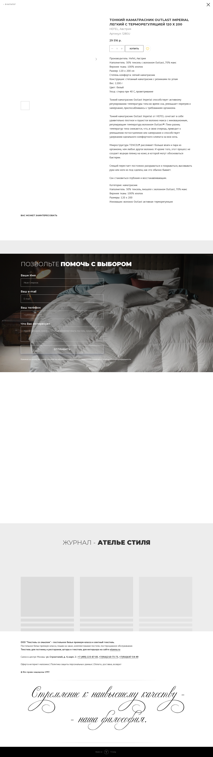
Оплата (97, 664)
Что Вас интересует (35, 323)
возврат (117, 664)
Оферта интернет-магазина (35, 664)
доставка (107, 664)
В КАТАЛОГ (10, 4)
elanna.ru (115, 649)
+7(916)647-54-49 (128, 656)
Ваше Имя (28, 275)
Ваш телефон (31, 307)
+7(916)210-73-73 (108, 656)
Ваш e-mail (28, 291)
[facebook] (184, 672)
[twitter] (190, 672)
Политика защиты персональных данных (71, 664)
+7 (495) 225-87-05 (88, 656)
